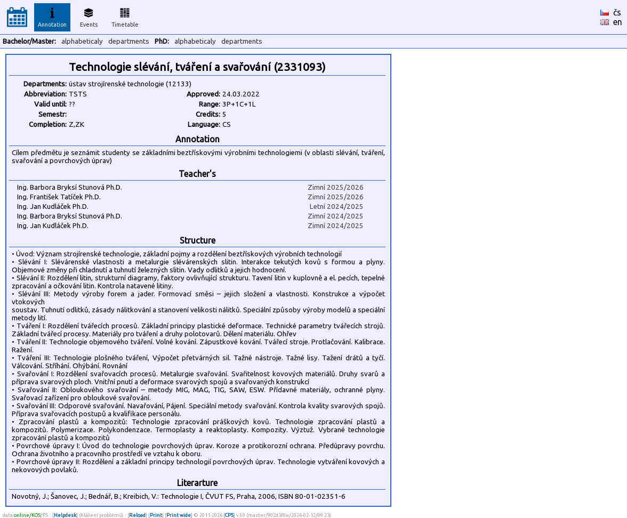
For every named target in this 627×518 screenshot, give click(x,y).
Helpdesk (65, 515)
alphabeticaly (82, 41)
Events (89, 16)
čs (617, 12)
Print (156, 515)
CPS (229, 515)
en (617, 22)
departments (128, 41)
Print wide (178, 515)
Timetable (125, 16)
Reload (137, 515)
